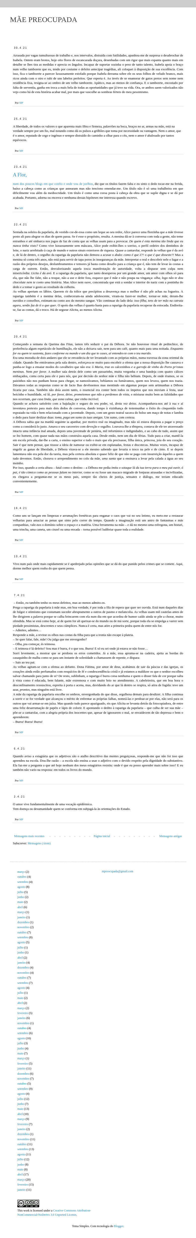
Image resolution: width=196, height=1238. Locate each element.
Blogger (118, 1226)
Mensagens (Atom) (39, 843)
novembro (23, 927)
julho (20, 892)
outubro (22, 876)
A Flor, (20, 174)
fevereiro (22, 1013)
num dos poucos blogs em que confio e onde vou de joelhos (53, 184)
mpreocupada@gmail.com (117, 871)
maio (20, 902)
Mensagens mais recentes (29, 836)
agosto (21, 887)
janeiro (21, 917)
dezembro (23, 922)
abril (20, 907)
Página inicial (102, 836)
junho (20, 897)
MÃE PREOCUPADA (43, 19)
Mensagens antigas (170, 836)
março (21, 872)
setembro (22, 882)
